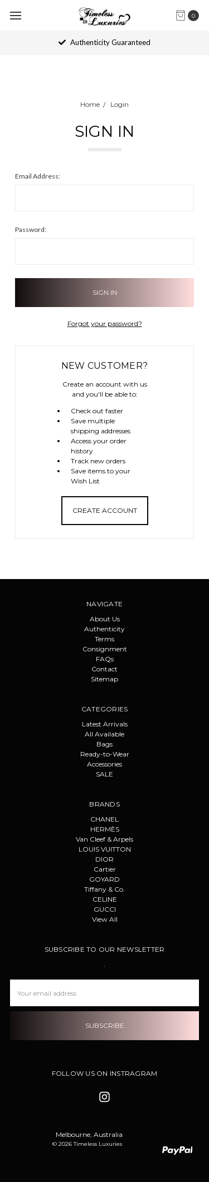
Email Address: (37, 176)
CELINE (105, 899)
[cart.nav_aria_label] (190, 15)
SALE (104, 774)
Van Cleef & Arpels (104, 839)
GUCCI (105, 909)
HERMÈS (104, 829)
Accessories (104, 764)
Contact (104, 669)
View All (105, 919)
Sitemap (104, 679)
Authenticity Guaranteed (104, 42)
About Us (105, 619)
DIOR (104, 859)
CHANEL (104, 819)
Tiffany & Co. (104, 889)
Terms (104, 639)
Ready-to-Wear (104, 754)
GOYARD (104, 879)
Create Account (104, 510)
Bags (104, 744)
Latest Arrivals (105, 724)
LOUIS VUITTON (105, 849)
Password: (30, 229)
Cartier (105, 869)
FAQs (105, 659)
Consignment (104, 649)
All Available (104, 734)
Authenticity (104, 629)
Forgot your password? (104, 323)
